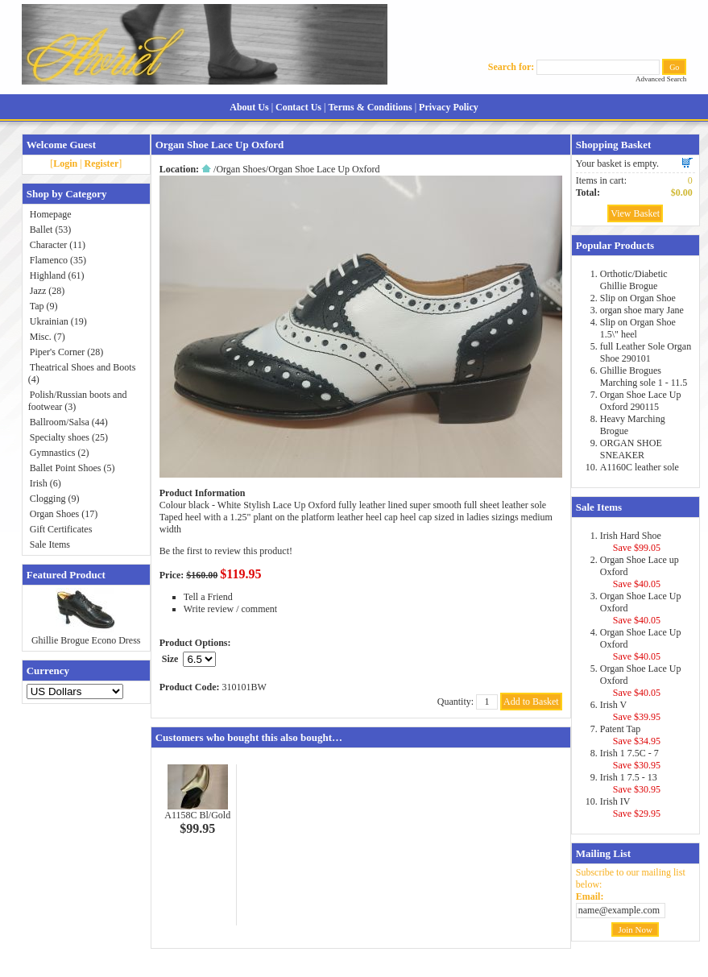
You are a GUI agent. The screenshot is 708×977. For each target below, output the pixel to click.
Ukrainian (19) (58, 321)
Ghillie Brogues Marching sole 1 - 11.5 (644, 376)
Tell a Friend (208, 596)
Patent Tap (620, 729)
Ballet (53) (51, 229)
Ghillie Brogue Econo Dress (86, 640)
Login (65, 163)
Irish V (613, 704)
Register (102, 163)
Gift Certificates (61, 529)
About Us (249, 107)
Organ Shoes (240, 169)
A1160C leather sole (639, 467)
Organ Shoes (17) (63, 514)
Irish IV (615, 801)
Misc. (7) (47, 336)
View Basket (635, 213)
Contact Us (298, 107)
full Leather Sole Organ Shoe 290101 (645, 352)
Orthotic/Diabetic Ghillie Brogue (634, 280)
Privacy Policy (448, 107)
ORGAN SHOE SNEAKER (631, 449)
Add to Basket (531, 701)
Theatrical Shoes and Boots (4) (82, 373)
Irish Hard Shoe (630, 535)
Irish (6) (45, 483)
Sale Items (50, 544)
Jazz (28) (47, 290)
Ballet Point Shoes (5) (72, 468)
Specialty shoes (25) (69, 437)
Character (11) (57, 244)
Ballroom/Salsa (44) (69, 422)
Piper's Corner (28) (66, 352)
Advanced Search (661, 79)
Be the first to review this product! (225, 551)
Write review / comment (230, 609)
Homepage (51, 214)
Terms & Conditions (370, 107)
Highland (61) (57, 275)
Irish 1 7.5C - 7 (629, 753)
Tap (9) (44, 306)
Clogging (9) (55, 498)
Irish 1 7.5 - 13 (628, 777)
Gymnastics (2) (59, 452)
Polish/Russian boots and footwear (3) (77, 400)
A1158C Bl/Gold (197, 815)
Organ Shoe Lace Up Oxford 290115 (640, 400)
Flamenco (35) (58, 260)
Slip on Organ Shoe (638, 298)
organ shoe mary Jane (642, 310)
